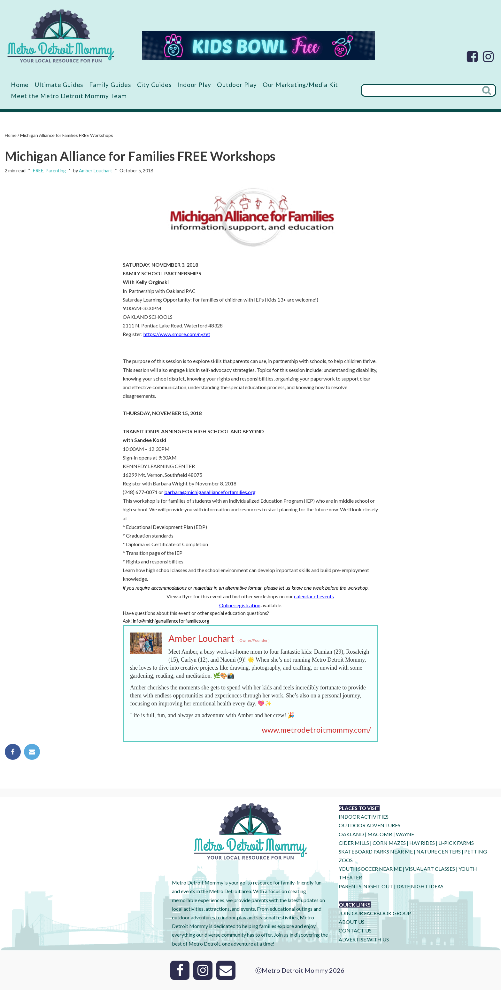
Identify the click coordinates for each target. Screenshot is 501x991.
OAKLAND (351, 835)
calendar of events (314, 597)
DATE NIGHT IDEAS (420, 887)
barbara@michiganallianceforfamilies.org (210, 493)
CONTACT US (355, 932)
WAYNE (405, 835)
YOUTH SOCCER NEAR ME (370, 870)
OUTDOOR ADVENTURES (369, 826)
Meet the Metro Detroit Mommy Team (69, 95)
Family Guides (110, 84)
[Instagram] (488, 57)
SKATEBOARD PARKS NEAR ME (376, 852)
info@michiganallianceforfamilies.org (171, 622)
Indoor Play (195, 84)
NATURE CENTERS (438, 852)
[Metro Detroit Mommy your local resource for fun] (61, 36)
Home (20, 84)
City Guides (154, 84)
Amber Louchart (95, 171)
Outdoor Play (237, 84)
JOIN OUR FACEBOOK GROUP (375, 914)
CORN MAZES (389, 844)
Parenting (55, 171)
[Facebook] (472, 57)
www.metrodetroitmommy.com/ (316, 730)
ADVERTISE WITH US (364, 940)
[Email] (225, 971)
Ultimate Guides (59, 84)
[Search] (419, 90)
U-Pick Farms (456, 844)
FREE (38, 171)
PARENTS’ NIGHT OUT (366, 887)
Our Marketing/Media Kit (300, 84)
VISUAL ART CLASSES (430, 870)
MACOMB (379, 835)
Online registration (239, 606)
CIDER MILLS (354, 844)
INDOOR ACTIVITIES (364, 817)
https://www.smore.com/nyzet (176, 334)
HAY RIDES (422, 844)
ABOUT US (352, 923)
